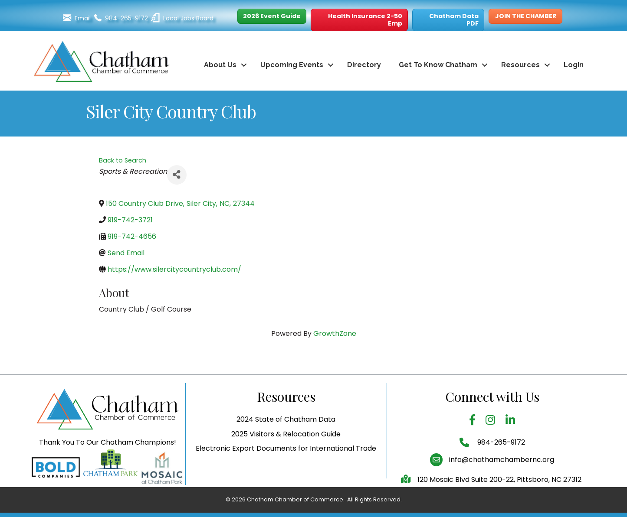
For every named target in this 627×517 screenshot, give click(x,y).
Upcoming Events (291, 65)
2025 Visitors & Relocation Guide (286, 451)
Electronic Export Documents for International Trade (286, 465)
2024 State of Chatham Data (285, 437)
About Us (220, 65)
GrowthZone (334, 333)
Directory (364, 65)
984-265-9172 (500, 459)
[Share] (177, 175)
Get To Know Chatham (438, 65)
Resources (520, 65)
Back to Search (122, 160)
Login (574, 65)
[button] (271, 16)
